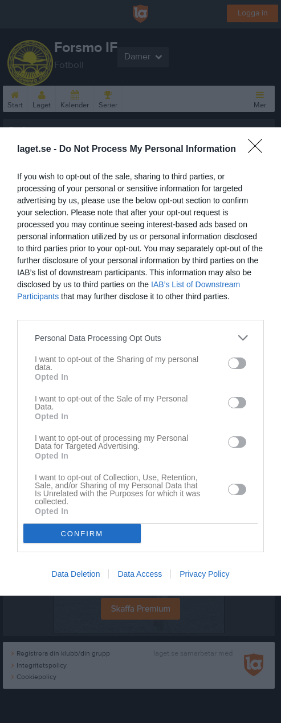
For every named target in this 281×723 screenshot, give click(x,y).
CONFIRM (81, 533)
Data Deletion (76, 574)
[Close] (259, 149)
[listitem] (140, 338)
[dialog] (140, 361)
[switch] (237, 363)
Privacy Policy (204, 574)
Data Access (139, 574)
